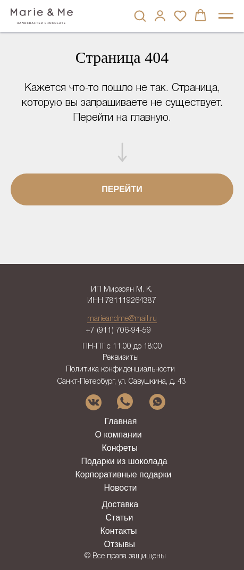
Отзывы (120, 544)
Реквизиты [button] (121, 357)
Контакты (118, 530)
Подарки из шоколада (124, 461)
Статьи (119, 517)
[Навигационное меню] (225, 16)
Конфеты (120, 447)
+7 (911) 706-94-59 (118, 330)
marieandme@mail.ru (122, 319)
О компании (118, 434)
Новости (120, 487)
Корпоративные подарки (123, 474)
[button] (139, 15)
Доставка (120, 504)
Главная (121, 421)
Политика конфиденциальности (120, 369)
